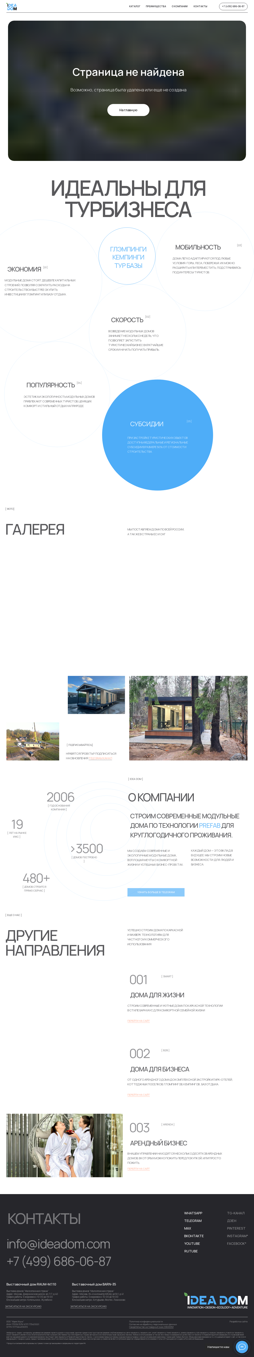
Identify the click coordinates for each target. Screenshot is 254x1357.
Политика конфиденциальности (146, 1321)
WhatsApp (193, 1213)
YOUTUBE (192, 1243)
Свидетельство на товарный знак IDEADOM (151, 1327)
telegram (193, 1220)
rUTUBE (191, 1251)
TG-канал (236, 1213)
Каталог (134, 6)
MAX (187, 1228)
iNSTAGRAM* (237, 1236)
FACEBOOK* (236, 1243)
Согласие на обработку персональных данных (153, 1324)
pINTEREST (236, 1228)
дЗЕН (231, 1220)
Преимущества (156, 6)
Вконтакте (194, 1236)
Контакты (200, 6)
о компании (180, 6)
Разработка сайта (239, 1321)
